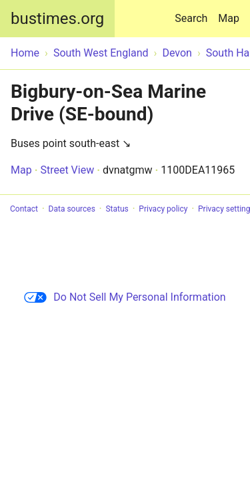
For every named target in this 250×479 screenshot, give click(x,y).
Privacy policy (163, 209)
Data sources (72, 209)
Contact (24, 209)
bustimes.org (57, 18)
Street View (67, 170)
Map (228, 18)
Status (116, 209)
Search (194, 12)
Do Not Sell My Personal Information (124, 297)
